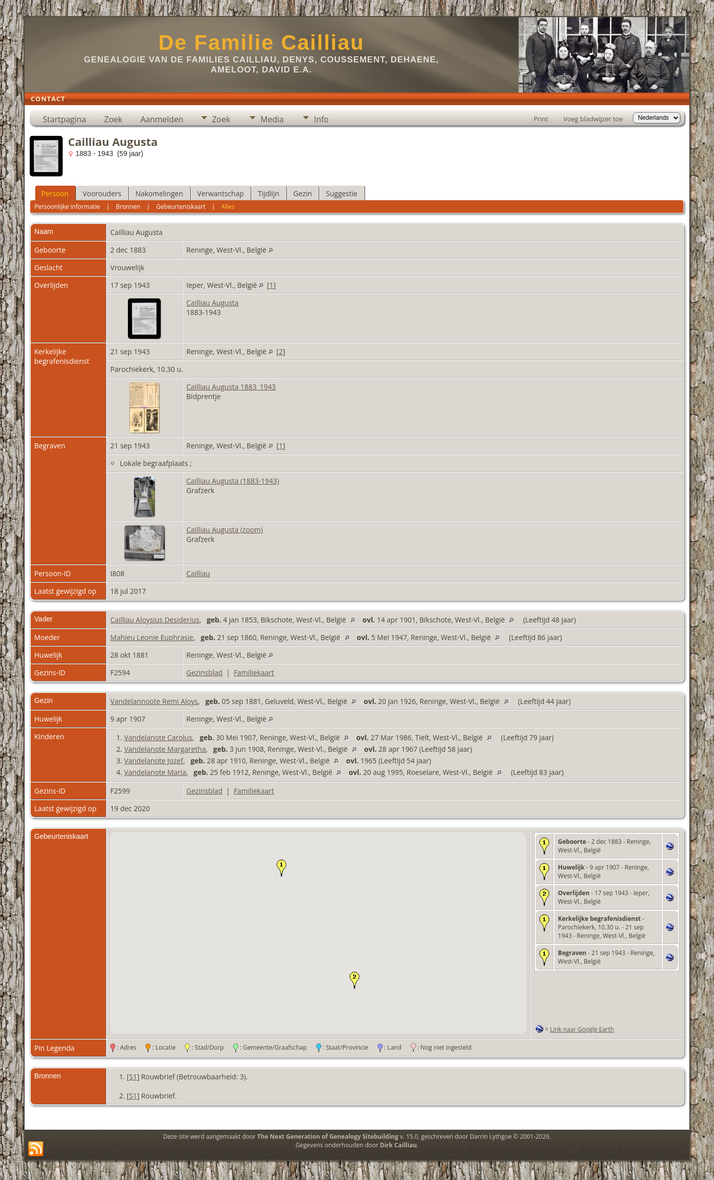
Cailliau (198, 573)
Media (271, 119)
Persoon (54, 193)
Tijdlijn (268, 193)
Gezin (303, 193)
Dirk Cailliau (398, 1145)
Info (321, 119)
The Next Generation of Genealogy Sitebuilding (327, 1136)
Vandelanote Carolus (158, 737)
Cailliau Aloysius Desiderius (154, 619)
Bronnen (128, 206)
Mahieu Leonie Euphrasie (151, 637)
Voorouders (102, 193)
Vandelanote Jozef (153, 760)
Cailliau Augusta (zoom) (224, 529)
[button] (281, 868)
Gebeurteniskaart (180, 206)
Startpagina (64, 119)
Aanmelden (161, 119)
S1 (133, 1076)
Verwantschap (220, 193)
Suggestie (341, 193)
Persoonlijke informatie (67, 206)
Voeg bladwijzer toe (593, 118)
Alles (228, 206)
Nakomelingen (159, 193)
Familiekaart (254, 672)
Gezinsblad (204, 672)
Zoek (113, 119)
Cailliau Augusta (212, 302)
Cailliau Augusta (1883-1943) (232, 481)
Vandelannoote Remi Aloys (154, 701)
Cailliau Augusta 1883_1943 (231, 386)
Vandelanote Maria (155, 772)
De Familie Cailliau (261, 42)
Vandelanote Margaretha (164, 749)
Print (541, 118)
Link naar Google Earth (582, 1029)
